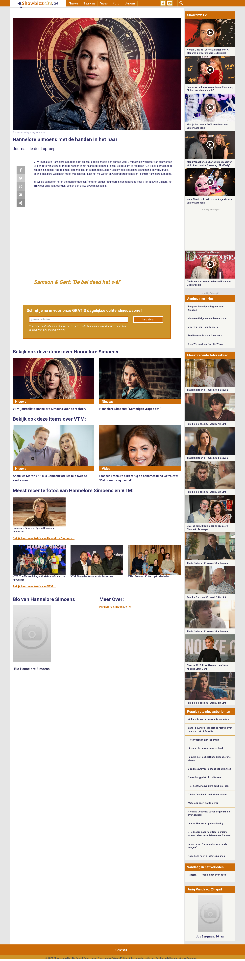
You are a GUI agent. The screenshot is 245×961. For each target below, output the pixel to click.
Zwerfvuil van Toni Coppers (203, 327)
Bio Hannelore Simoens (32, 669)
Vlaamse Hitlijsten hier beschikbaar (207, 318)
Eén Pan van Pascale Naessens (205, 335)
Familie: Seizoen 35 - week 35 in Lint (206, 597)
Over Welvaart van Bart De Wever (205, 344)
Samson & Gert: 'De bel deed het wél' (77, 282)
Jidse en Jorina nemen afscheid (205, 748)
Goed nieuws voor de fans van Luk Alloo (209, 769)
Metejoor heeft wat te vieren (203, 803)
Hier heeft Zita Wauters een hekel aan (208, 786)
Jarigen (130, 3)
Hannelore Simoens (111, 606)
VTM (128, 606)
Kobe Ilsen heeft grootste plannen (206, 856)
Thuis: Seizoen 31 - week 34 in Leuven (207, 390)
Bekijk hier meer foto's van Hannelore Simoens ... (43, 538)
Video (104, 3)
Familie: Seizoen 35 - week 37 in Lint (206, 424)
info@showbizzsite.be (141, 958)
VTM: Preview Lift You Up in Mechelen (148, 576)
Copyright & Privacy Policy (112, 958)
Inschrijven (148, 319)
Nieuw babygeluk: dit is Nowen (204, 777)
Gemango (191, 958)
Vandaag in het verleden (205, 867)
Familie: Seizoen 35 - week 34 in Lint (206, 702)
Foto (116, 3)
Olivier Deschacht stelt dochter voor (208, 794)
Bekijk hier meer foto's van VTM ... (34, 586)
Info (94, 958)
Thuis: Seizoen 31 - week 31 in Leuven (207, 631)
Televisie (89, 3)
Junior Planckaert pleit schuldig (205, 823)
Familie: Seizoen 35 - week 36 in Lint (206, 492)
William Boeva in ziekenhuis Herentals (208, 719)
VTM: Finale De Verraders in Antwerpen (92, 576)
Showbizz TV (197, 15)
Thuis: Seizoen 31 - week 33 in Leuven (207, 458)
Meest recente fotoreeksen (207, 355)
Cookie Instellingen (166, 958)
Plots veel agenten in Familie (203, 739)
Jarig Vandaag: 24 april (204, 889)
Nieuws (73, 3)
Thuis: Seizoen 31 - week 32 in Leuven (207, 563)
